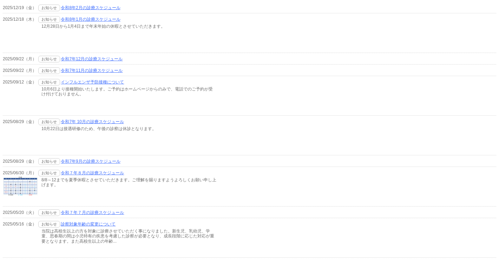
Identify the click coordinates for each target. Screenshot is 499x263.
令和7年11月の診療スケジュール (92, 70)
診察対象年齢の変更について (88, 224)
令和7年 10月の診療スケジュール (92, 121)
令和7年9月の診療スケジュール (90, 161)
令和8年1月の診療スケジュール (90, 19)
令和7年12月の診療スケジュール (92, 58)
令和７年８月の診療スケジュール (92, 172)
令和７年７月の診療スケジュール (92, 212)
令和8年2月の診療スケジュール (90, 7)
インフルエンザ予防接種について (92, 82)
